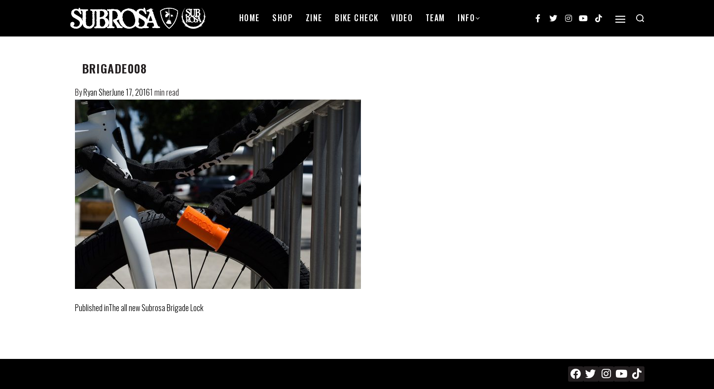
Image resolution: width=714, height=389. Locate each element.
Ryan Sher (97, 92)
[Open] (620, 19)
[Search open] (640, 18)
